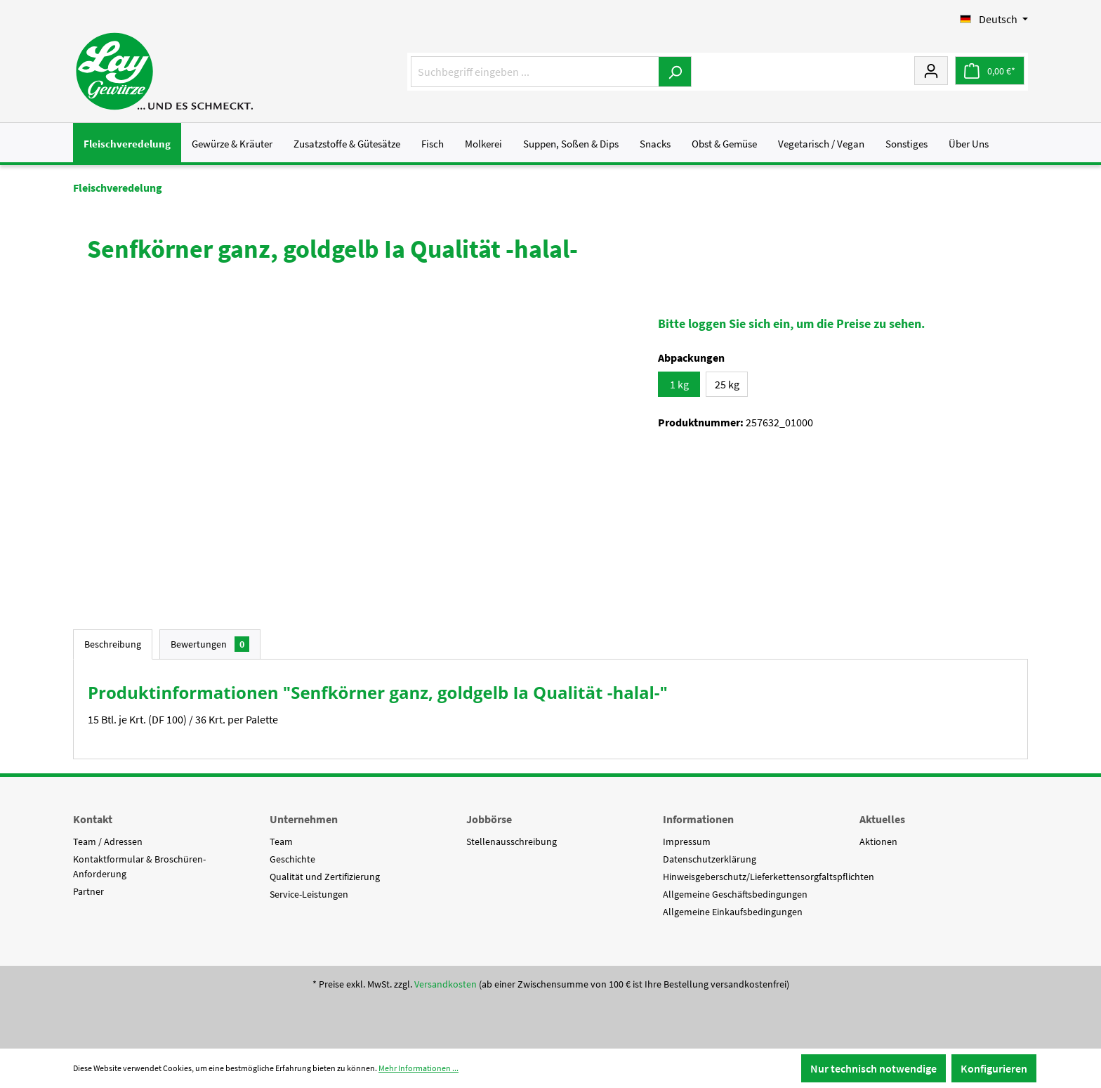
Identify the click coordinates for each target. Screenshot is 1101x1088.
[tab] (112, 644)
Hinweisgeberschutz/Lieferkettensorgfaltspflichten (768, 876)
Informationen (698, 819)
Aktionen (878, 841)
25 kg (727, 384)
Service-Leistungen (309, 894)
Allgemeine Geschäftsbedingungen (735, 894)
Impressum (687, 841)
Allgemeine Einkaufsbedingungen (733, 911)
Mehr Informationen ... (418, 1068)
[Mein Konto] (931, 70)
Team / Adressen (108, 841)
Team (281, 841)
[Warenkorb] (990, 70)
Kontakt (92, 819)
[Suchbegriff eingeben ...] (535, 71)
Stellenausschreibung (511, 841)
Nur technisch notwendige (873, 1068)
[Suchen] (675, 71)
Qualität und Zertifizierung (325, 876)
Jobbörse (489, 819)
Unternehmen (304, 819)
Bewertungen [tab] (210, 644)
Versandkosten (445, 984)
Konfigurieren (994, 1068)
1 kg (679, 384)
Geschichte (292, 859)
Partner (88, 891)
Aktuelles (882, 819)
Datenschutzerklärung (709, 859)
